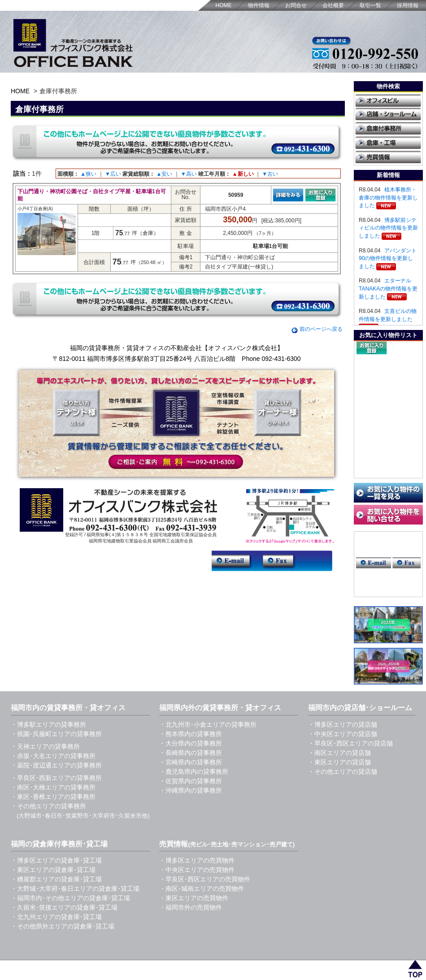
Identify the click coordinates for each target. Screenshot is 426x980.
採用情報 (407, 5)
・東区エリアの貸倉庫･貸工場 (53, 869)
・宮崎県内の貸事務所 (190, 762)
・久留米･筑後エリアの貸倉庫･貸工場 (64, 907)
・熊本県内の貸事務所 (190, 733)
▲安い (164, 174)
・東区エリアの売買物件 (193, 898)
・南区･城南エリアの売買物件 (201, 888)
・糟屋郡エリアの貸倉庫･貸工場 (56, 879)
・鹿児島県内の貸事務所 (193, 771)
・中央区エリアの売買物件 (197, 869)
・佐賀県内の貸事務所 (190, 781)
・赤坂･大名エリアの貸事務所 (53, 755)
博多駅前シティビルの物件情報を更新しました (388, 228)
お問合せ (296, 5)
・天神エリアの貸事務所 (45, 746)
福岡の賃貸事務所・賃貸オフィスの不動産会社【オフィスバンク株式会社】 (176, 347)
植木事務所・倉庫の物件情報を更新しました (388, 197)
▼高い (189, 174)
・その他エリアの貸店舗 (342, 771)
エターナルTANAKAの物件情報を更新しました (388, 288)
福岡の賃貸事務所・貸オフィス (101, 966)
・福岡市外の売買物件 (190, 907)
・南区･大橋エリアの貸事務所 (53, 787)
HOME (224, 5)
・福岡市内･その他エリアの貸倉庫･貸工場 (70, 898)
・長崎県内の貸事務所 (190, 752)
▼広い (113, 174)
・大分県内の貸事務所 (190, 743)
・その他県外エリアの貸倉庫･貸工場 (62, 926)
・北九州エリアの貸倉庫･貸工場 (56, 916)
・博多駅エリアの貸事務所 (48, 724)
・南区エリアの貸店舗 (339, 752)
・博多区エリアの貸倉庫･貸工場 (56, 860)
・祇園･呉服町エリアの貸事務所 (56, 733)
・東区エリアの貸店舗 (339, 762)
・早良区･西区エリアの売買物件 (204, 879)
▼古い (270, 174)
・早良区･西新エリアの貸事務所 (56, 777)
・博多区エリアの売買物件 (197, 860)
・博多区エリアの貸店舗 (342, 724)
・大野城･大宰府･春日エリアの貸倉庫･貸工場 (75, 888)
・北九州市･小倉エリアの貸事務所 (207, 724)
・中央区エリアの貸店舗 (342, 733)
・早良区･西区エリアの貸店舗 (350, 743)
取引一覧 (370, 5)
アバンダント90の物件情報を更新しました (388, 258)
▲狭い (88, 174)
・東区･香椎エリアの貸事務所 (53, 796)
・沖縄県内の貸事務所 (190, 790)
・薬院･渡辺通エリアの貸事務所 (56, 765)
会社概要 (333, 5)
